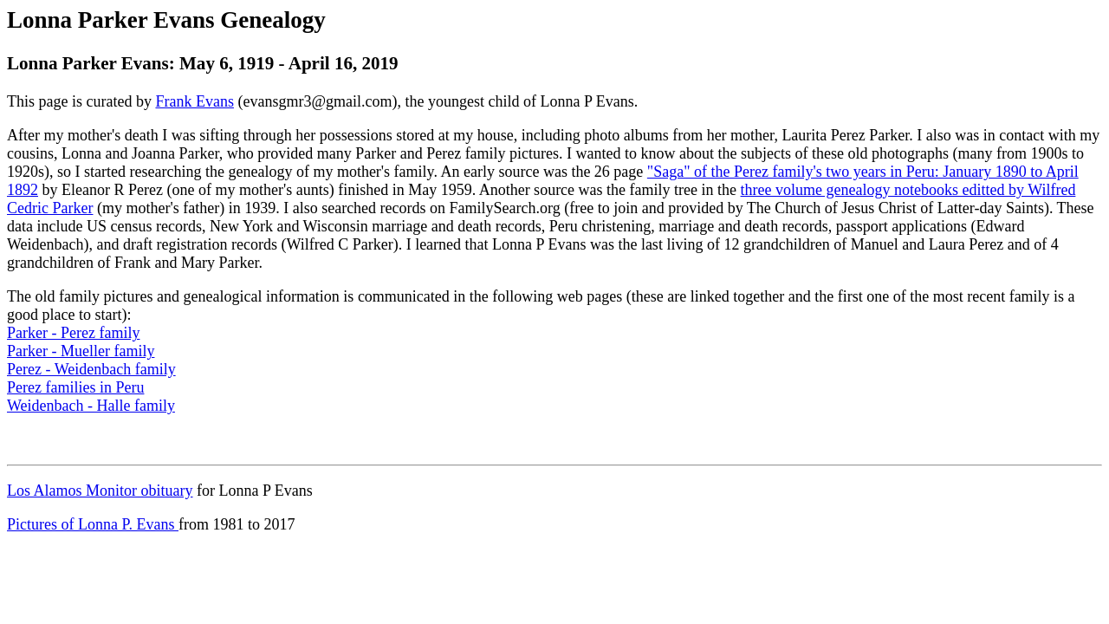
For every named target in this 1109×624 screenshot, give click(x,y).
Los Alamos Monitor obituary (100, 490)
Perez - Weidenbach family (91, 369)
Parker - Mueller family (80, 351)
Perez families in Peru (75, 387)
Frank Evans (194, 101)
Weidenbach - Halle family (91, 405)
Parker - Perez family (73, 332)
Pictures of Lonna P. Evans (92, 524)
